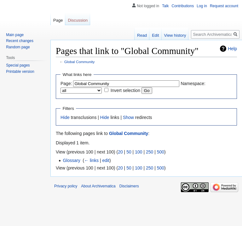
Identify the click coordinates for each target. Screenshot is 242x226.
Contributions (183, 6)
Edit (155, 35)
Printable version (20, 71)
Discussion (78, 20)
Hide (65, 117)
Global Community (79, 62)
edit (105, 160)
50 (128, 151)
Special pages (18, 65)
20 (120, 151)
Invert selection (125, 90)
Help (232, 48)
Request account (224, 6)
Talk (165, 6)
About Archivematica (98, 186)
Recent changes (19, 41)
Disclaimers (129, 186)
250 (149, 151)
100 (138, 151)
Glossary (71, 160)
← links (91, 160)
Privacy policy (65, 186)
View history (175, 35)
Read (142, 35)
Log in (202, 6)
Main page (15, 35)
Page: (66, 83)
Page (58, 20)
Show (128, 117)
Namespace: (193, 83)
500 (160, 151)
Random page (18, 47)
